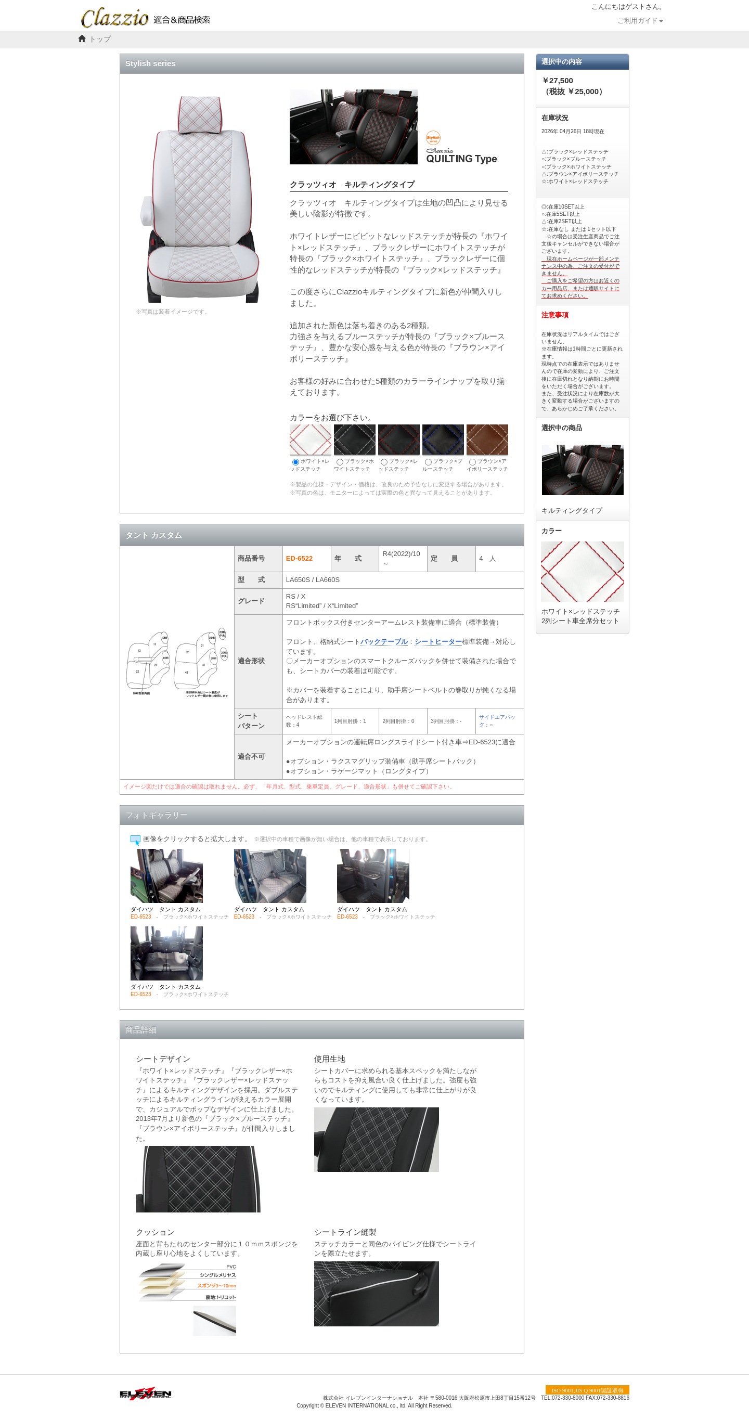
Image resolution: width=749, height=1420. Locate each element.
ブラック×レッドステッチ (399, 448)
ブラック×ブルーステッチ (443, 448)
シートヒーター (438, 642)
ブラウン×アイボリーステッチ (487, 448)
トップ (100, 39)
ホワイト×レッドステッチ (310, 448)
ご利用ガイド (640, 20)
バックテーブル (384, 642)
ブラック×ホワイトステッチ (355, 448)
